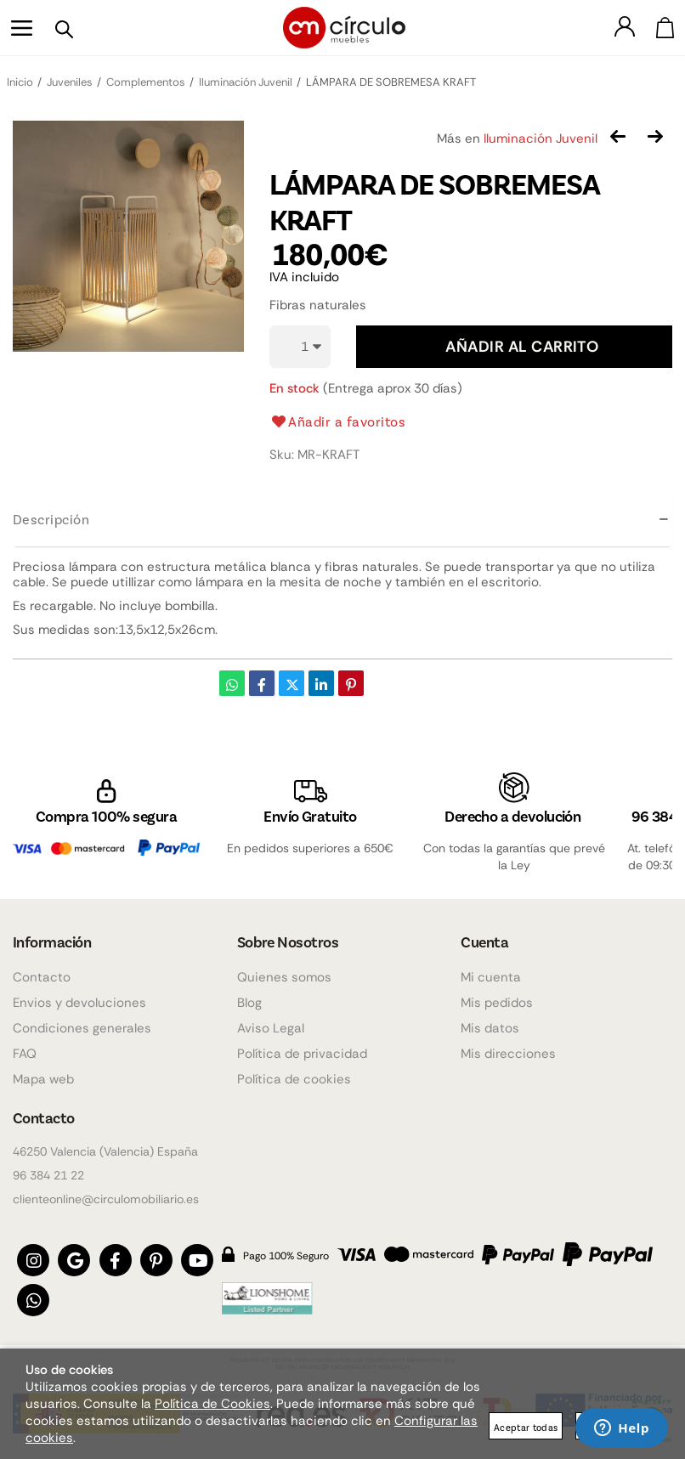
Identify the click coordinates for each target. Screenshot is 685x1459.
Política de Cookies (212, 1403)
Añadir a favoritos (337, 421)
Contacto (42, 973)
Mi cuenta (491, 973)
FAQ (25, 1050)
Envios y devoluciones (79, 999)
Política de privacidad (302, 1050)
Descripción (51, 519)
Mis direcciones (508, 1050)
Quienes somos (284, 973)
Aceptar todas (526, 1427)
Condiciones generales (82, 1024)
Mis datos (490, 1024)
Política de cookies (294, 1075)
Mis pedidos (497, 999)
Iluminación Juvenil (540, 138)
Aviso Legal (270, 1024)
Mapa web (43, 1075)
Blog (249, 999)
